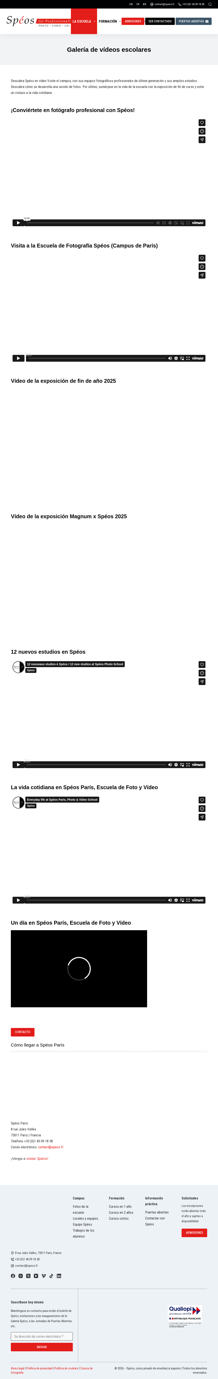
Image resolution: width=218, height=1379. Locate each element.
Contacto (22, 1032)
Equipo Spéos (82, 1224)
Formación (111, 21)
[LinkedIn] (59, 1276)
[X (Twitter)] (28, 1276)
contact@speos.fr (164, 4)
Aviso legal (17, 1368)
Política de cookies (66, 1368)
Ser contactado (160, 21)
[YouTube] (36, 1276)
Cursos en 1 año (120, 1206)
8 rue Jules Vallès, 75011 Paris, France (38, 1253)
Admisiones (133, 21)
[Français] (137, 4)
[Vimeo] (44, 1276)
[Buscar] (210, 4)
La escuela (85, 21)
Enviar (42, 1347)
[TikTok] (51, 1276)
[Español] (144, 4)
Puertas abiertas (193, 21)
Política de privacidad (39, 1368)
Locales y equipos (85, 1218)
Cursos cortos (119, 1218)
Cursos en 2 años (121, 1212)
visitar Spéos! (37, 1159)
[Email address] (42, 1336)
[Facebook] (13, 1276)
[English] (131, 4)
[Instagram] (21, 1276)
